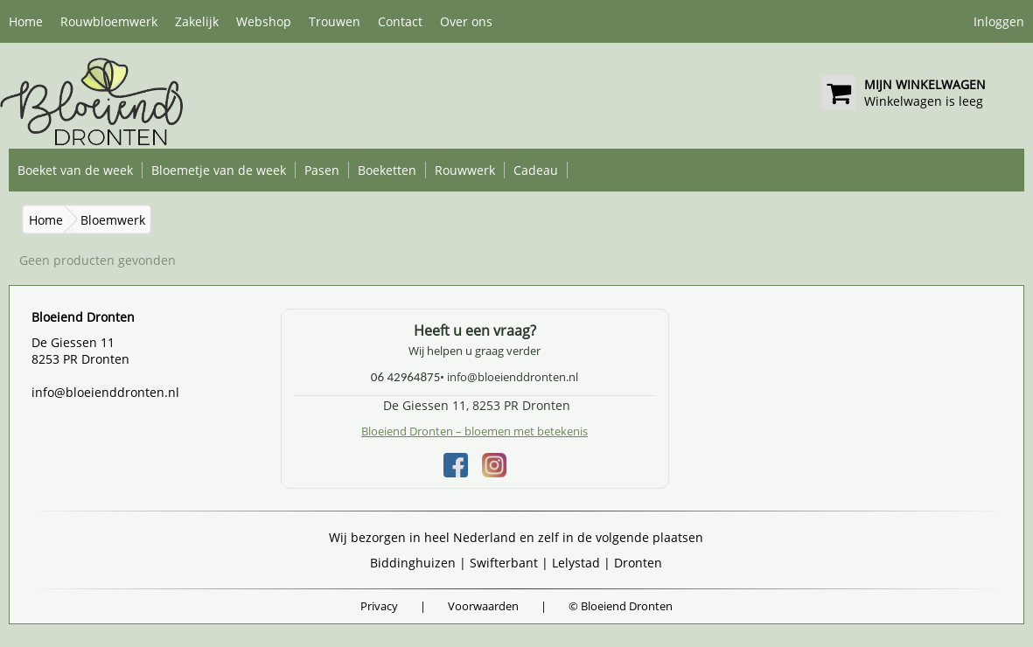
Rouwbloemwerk (108, 21)
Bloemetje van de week (218, 170)
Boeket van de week (75, 170)
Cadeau (535, 170)
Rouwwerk (465, 170)
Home (26, 21)
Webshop (263, 21)
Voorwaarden (483, 606)
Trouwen (334, 21)
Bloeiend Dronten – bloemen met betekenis (474, 431)
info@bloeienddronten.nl (105, 392)
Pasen (321, 170)
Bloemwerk (112, 220)
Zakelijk (197, 21)
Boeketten (387, 170)
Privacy (379, 606)
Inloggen (999, 21)
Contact (400, 21)
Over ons (466, 21)
